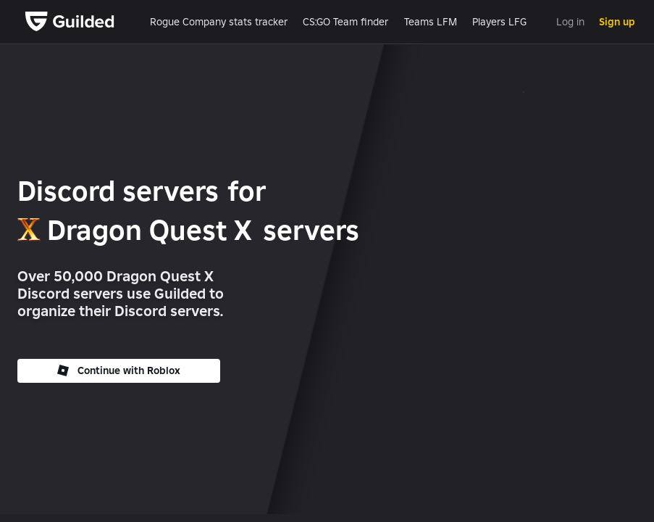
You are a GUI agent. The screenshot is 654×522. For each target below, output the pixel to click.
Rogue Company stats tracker (219, 21)
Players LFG (499, 21)
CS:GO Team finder (345, 21)
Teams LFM (430, 21)
